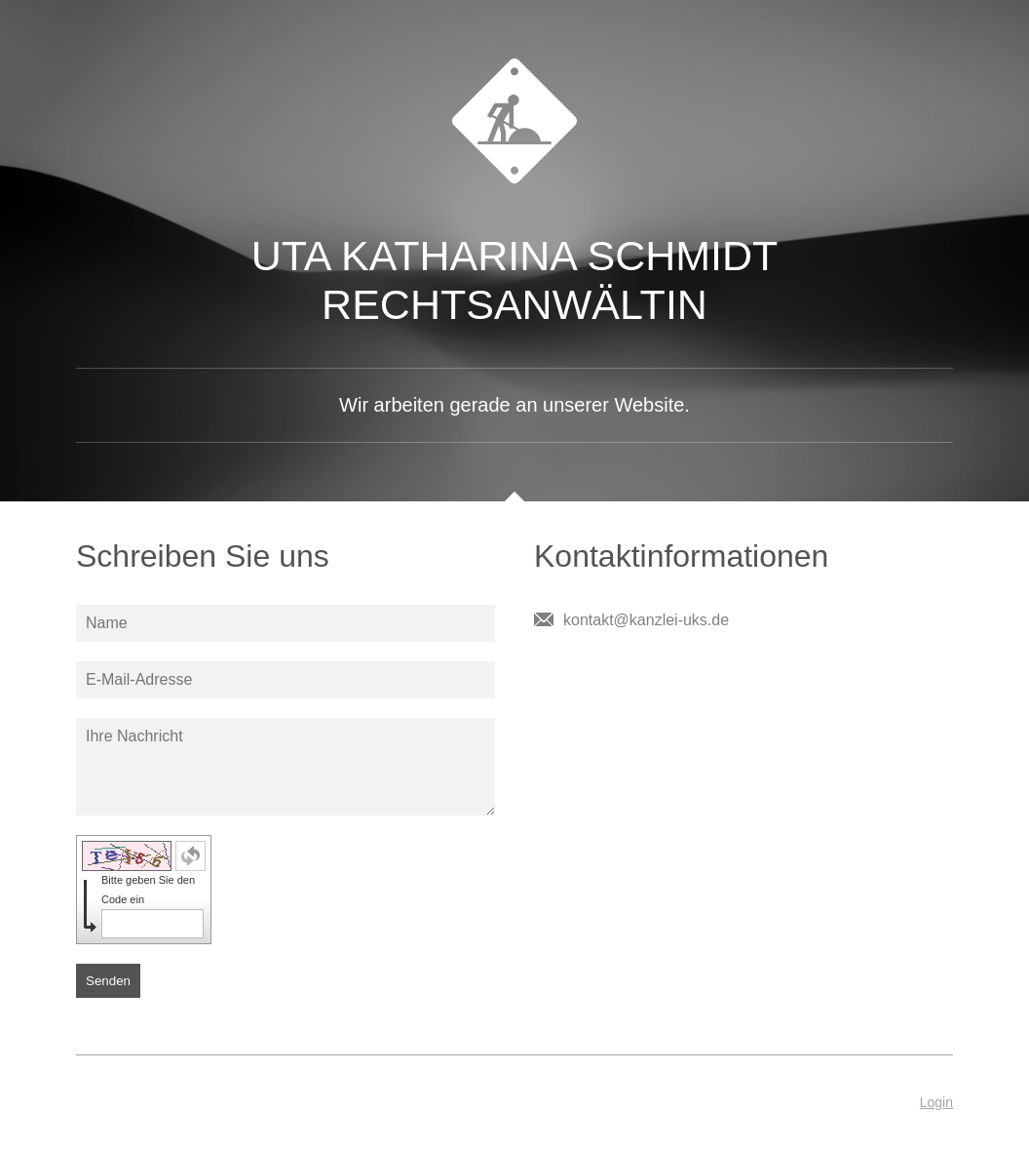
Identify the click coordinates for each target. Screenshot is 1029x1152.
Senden (108, 980)
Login (936, 1102)
